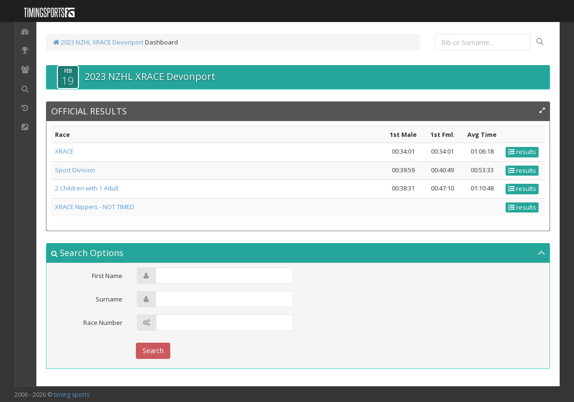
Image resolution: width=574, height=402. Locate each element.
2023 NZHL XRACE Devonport (98, 42)
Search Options (87, 252)
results (522, 151)
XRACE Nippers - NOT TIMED (94, 206)
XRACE (64, 151)
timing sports (71, 395)
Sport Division (75, 170)
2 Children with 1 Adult (87, 188)
